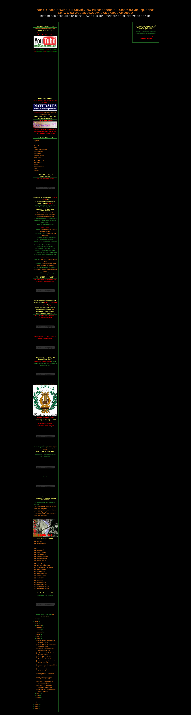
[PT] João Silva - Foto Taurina (42, 565)
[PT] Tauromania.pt (39, 549)
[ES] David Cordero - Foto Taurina (43, 567)
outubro (38, 629)
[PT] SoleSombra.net (39, 545)
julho (38, 636)
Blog (35, 147)
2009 (36, 704)
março (38, 697)
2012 (36, 619)
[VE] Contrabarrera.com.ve (41, 586)
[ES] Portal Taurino (39, 577)
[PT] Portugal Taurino (40, 547)
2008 (36, 706)
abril (37, 695)
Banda (36, 144)
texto (50, 446)
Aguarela (36, 140)
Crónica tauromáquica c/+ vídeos (45, 384)
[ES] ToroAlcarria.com (40, 582)
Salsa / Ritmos (38, 162)
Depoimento (37, 153)
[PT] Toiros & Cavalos (40, 552)
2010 (36, 623)
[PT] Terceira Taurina (39, 560)
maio (38, 693)
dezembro (39, 625)
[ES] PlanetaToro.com (40, 575)
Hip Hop (36, 159)
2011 (36, 621)
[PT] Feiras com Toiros (40, 558)
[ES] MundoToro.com (40, 569)
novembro (39, 627)
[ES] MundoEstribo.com (40, 573)
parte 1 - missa (47, 448)
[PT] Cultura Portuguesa (40, 564)
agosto (38, 634)
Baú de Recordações (40, 146)
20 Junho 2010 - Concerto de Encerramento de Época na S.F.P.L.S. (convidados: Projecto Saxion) (45, 214)
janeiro (38, 702)
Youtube (36, 170)
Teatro (35, 168)
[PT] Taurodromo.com (40, 543)
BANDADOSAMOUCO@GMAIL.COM (45, 28)
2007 (36, 708)
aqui (53, 207)
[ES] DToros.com (38, 580)
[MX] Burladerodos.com (40, 584)
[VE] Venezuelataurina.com (41, 588)
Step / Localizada (39, 166)
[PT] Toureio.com (39, 550)
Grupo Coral (37, 157)
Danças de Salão (38, 151)
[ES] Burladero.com (39, 571)
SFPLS (36, 164)
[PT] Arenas (37, 562)
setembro (39, 632)
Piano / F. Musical (39, 160)
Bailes (35, 142)
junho (38, 638)
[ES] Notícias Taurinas (40, 579)
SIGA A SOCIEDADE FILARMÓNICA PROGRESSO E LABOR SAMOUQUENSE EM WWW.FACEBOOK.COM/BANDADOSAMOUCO (95, 11)
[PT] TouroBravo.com (40, 554)
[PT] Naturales (38, 541)
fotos (54, 446)
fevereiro (39, 700)
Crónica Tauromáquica (40, 149)
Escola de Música (39, 155)
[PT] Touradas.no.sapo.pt (41, 556)
